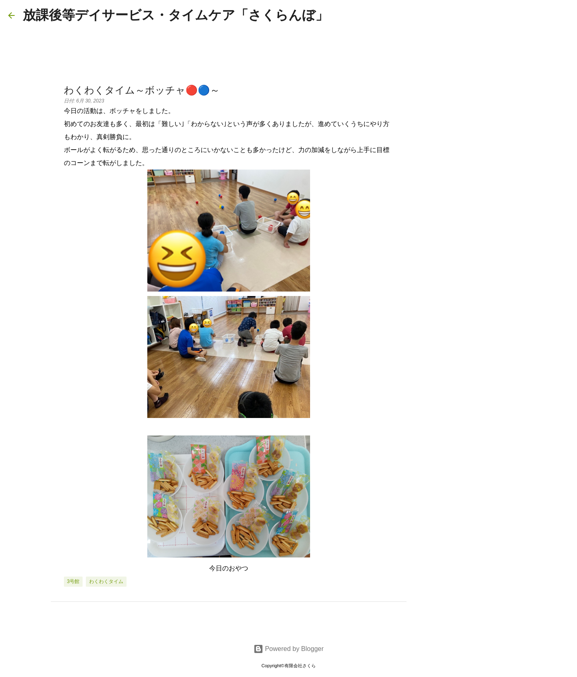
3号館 (73, 581)
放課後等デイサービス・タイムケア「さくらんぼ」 (175, 15)
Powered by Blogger (289, 648)
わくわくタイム (106, 581)
